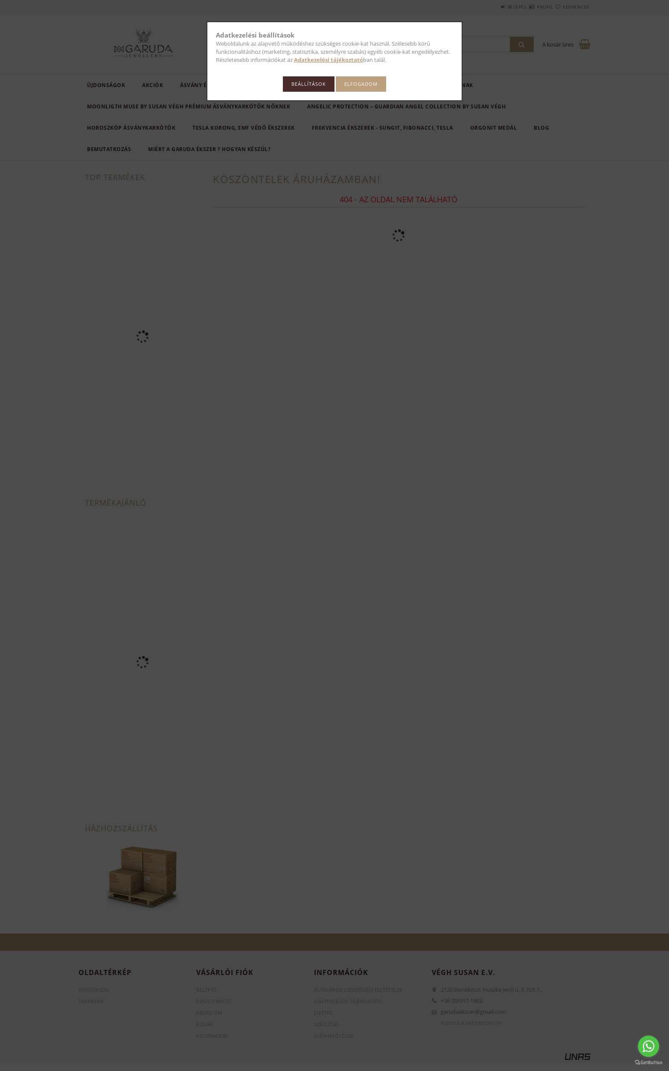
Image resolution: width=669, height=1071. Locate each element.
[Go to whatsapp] (648, 1046)
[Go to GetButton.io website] (648, 1062)
